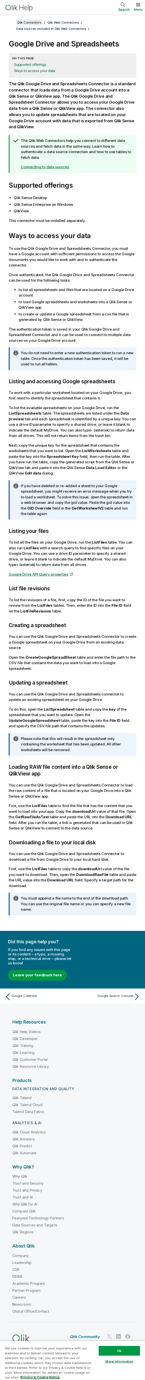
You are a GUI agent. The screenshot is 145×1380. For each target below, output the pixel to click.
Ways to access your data (34, 71)
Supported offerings (30, 64)
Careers (19, 1297)
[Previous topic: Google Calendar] (37, 996)
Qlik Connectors (29, 22)
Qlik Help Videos (26, 1032)
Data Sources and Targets (34, 1225)
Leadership (22, 1262)
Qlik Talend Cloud (27, 1105)
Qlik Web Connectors (63, 22)
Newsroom (21, 1304)
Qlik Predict (22, 1146)
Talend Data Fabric (28, 1112)
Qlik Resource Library (30, 1066)
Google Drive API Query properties (38, 574)
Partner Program (26, 1290)
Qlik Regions (23, 1232)
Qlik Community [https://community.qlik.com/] (85, 1336)
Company (20, 1255)
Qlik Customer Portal (30, 1059)
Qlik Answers (23, 1139)
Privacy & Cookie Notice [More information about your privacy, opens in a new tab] (40, 1377)
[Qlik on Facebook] (128, 1336)
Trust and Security (28, 1183)
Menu (138, 9)
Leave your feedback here (37, 975)
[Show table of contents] (10, 22)
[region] (72, 1360)
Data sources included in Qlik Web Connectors (51, 29)
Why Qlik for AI (24, 1204)
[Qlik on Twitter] (109, 1336)
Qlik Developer (25, 1038)
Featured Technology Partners (38, 1218)
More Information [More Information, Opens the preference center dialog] (119, 1361)
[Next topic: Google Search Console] (107, 996)
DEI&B (17, 1276)
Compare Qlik (24, 1211)
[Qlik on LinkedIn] (118, 1336)
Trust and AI (22, 1197)
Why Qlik (19, 1176)
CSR (15, 1269)
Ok (119, 1351)
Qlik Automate (24, 1153)
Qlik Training (22, 1045)
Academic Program (28, 1283)
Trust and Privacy (27, 1190)
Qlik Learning (23, 1052)
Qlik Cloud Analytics (29, 1132)
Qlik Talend (21, 1098)
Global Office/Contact (30, 1311)
